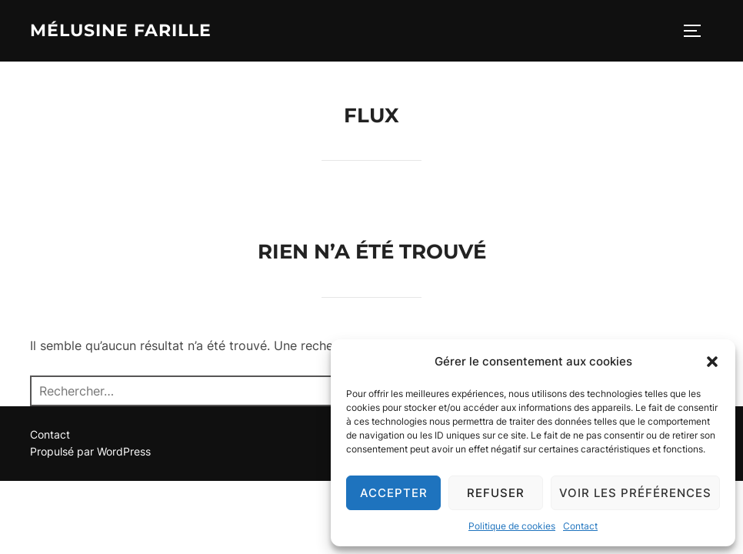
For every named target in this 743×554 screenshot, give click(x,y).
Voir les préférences (635, 493)
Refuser (496, 493)
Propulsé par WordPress (90, 451)
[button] (712, 361)
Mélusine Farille (121, 30)
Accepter (394, 493)
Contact (580, 526)
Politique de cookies (511, 526)
